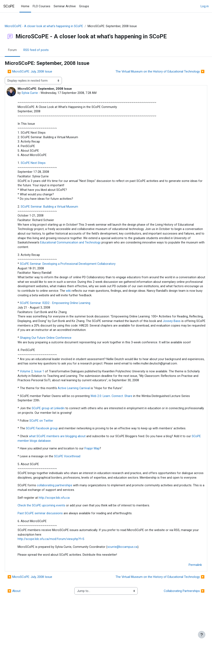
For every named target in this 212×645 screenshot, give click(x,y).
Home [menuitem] (25, 6)
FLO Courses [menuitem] (41, 6)
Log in (205, 6)
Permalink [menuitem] (185, 596)
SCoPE (8, 6)
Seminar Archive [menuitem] (65, 6)
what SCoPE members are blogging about (67, 460)
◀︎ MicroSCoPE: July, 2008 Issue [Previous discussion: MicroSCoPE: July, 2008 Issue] (39, 72)
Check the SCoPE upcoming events (52, 535)
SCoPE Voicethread (77, 480)
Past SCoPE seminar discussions (50, 543)
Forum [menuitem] (22, 50)
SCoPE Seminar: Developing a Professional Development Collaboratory (78, 269)
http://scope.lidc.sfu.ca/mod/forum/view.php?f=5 (61, 570)
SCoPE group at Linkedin (58, 427)
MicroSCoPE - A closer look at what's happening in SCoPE (54, 26)
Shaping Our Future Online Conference (56, 345)
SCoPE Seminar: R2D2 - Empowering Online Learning (65, 309)
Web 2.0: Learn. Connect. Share (122, 414)
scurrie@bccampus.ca (133, 578)
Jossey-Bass (42, 333)
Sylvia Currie (39, 93)
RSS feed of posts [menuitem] (46, 50)
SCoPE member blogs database (58, 464)
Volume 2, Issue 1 (42, 389)
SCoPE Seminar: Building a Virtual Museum (59, 210)
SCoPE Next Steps (43, 165)
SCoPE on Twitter (52, 439)
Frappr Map (102, 472)
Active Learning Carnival (84, 406)
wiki (150, 297)
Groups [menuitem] (84, 6)
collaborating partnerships (64, 515)
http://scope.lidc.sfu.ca (64, 527)
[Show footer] (201, 634)
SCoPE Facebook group (52, 447)
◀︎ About (23, 622)
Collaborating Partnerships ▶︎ (174, 622)
